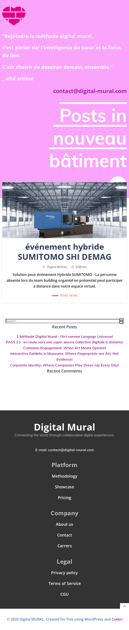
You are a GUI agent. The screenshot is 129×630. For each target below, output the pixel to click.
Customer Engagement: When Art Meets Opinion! (64, 348)
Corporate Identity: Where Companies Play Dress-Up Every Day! (64, 365)
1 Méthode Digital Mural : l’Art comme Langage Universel (64, 336)
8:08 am (79, 267)
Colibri (117, 619)
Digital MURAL (54, 267)
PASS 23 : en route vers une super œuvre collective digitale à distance (64, 342)
